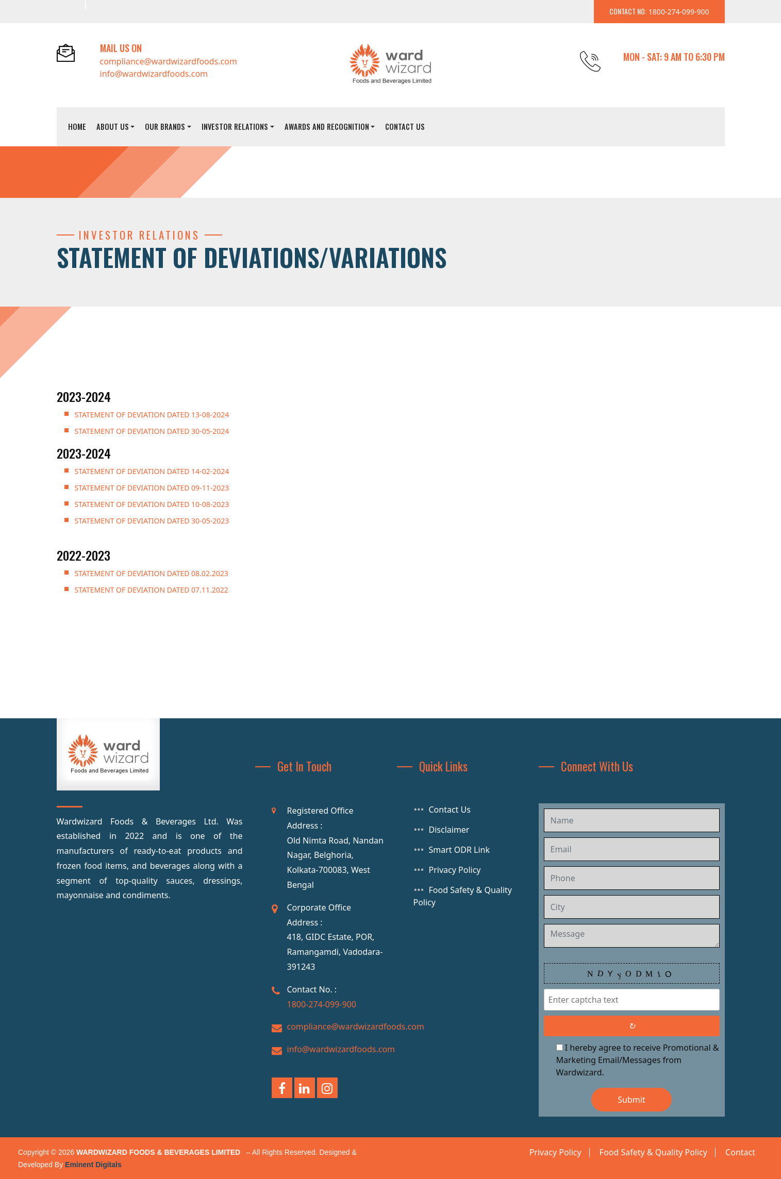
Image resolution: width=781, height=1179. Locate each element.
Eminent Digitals (93, 1164)
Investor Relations (235, 126)
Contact (740, 1152)
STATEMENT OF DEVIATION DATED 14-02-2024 (152, 471)
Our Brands (165, 126)
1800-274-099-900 (321, 1004)
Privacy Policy (455, 869)
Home (77, 126)
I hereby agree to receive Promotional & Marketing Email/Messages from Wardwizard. (637, 1060)
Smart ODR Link (459, 849)
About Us (112, 126)
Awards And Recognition (327, 126)
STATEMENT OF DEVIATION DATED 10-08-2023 (152, 504)
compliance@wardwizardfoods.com (168, 61)
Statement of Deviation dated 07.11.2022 (151, 590)
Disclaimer (449, 829)
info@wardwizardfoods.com (154, 73)
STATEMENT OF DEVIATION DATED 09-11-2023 (152, 488)
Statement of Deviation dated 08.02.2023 (151, 573)
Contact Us (405, 126)
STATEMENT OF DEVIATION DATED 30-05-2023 (152, 521)
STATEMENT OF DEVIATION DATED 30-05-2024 (152, 431)
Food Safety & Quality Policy (653, 1152)
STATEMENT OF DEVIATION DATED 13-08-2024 (152, 414)
